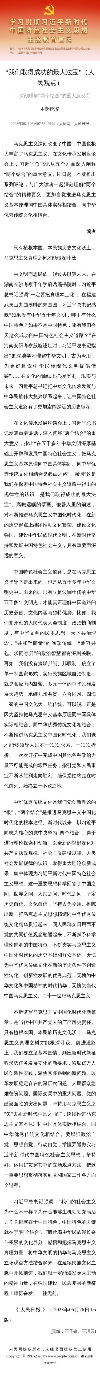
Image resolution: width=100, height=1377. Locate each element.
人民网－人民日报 (74, 124)
